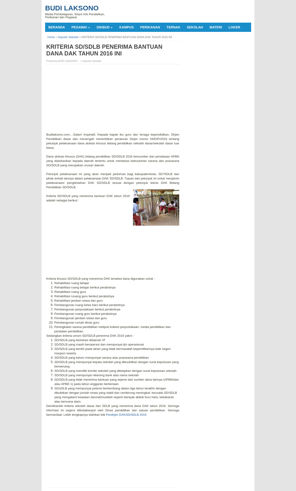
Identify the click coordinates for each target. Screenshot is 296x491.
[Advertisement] (113, 100)
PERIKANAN (150, 27)
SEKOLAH (195, 27)
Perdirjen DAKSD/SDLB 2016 (126, 414)
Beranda (56, 27)
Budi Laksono (72, 8)
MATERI (216, 27)
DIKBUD (105, 27)
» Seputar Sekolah (91, 61)
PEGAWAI (80, 27)
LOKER (234, 27)
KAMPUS (126, 27)
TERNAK (173, 27)
